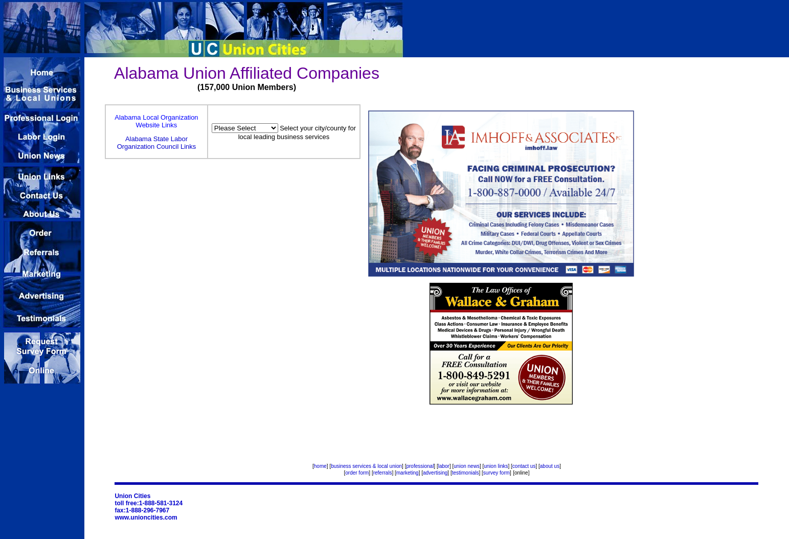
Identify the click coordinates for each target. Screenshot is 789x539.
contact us (524, 466)
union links (496, 466)
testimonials (465, 473)
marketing (407, 473)
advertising (435, 473)
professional (420, 466)
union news (467, 466)
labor (443, 466)
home (320, 466)
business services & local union (366, 466)
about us (549, 466)
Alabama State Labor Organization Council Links (156, 142)
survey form (496, 473)
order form (357, 473)
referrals (382, 473)
